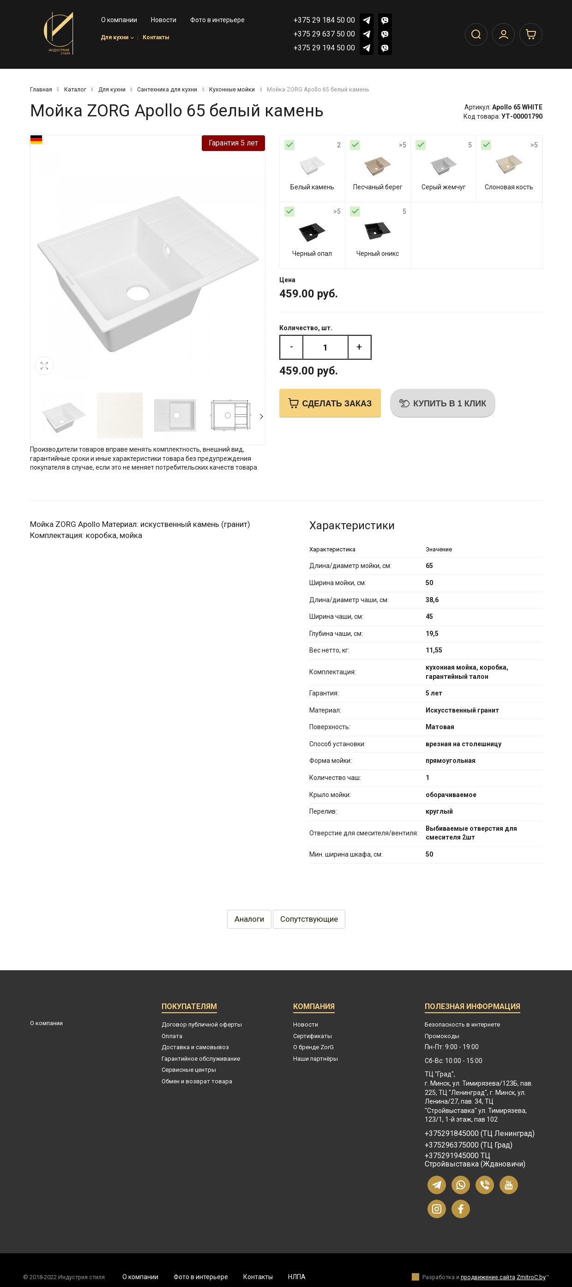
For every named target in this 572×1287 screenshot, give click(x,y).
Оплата (172, 1036)
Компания (314, 1008)
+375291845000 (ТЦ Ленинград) (480, 1134)
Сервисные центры (189, 1069)
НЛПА (297, 1277)
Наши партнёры (315, 1058)
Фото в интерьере (201, 1277)
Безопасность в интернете (462, 1024)
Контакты (156, 39)
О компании (46, 1023)
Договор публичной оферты (202, 1024)
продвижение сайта (488, 1277)
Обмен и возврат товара (197, 1081)
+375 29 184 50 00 (324, 20)
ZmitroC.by (531, 1277)
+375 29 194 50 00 (324, 47)
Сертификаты (312, 1036)
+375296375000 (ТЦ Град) (468, 1145)
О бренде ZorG (313, 1047)
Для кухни (117, 39)
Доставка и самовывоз (195, 1047)
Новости (305, 1024)
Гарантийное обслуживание (201, 1058)
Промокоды (442, 1036)
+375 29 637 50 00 (324, 34)
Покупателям (189, 1008)
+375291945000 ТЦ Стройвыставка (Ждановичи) (475, 1160)
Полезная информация (472, 1008)
